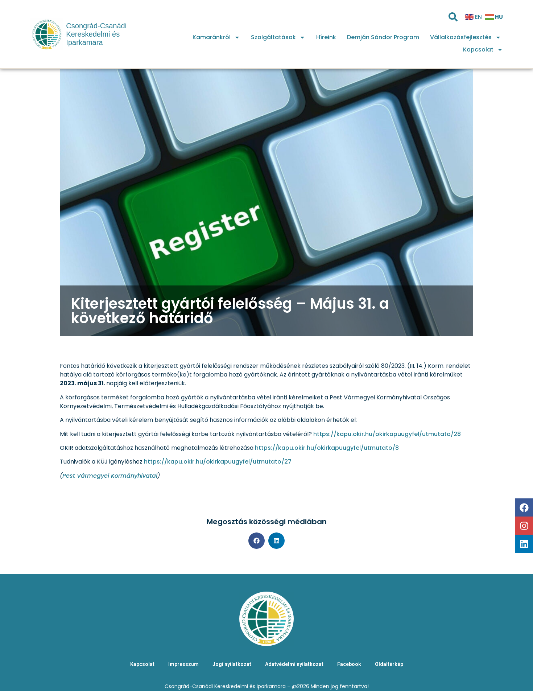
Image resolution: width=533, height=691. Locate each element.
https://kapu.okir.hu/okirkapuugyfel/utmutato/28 (387, 434)
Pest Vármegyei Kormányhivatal (109, 476)
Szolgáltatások (278, 37)
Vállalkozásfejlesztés (465, 37)
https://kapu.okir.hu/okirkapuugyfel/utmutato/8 (327, 448)
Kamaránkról (216, 37)
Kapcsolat (483, 50)
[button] (256, 540)
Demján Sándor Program (383, 37)
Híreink (326, 37)
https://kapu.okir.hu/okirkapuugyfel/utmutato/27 (218, 461)
